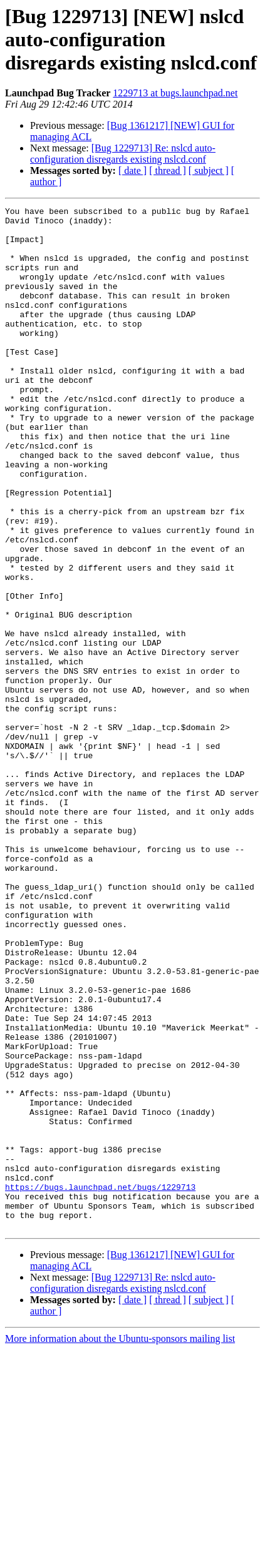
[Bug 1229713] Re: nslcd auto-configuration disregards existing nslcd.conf (123, 154)
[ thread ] (167, 170)
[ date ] (132, 170)
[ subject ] (209, 170)
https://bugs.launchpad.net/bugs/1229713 (100, 1383)
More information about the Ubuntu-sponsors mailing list (120, 1543)
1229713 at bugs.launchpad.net (175, 93)
